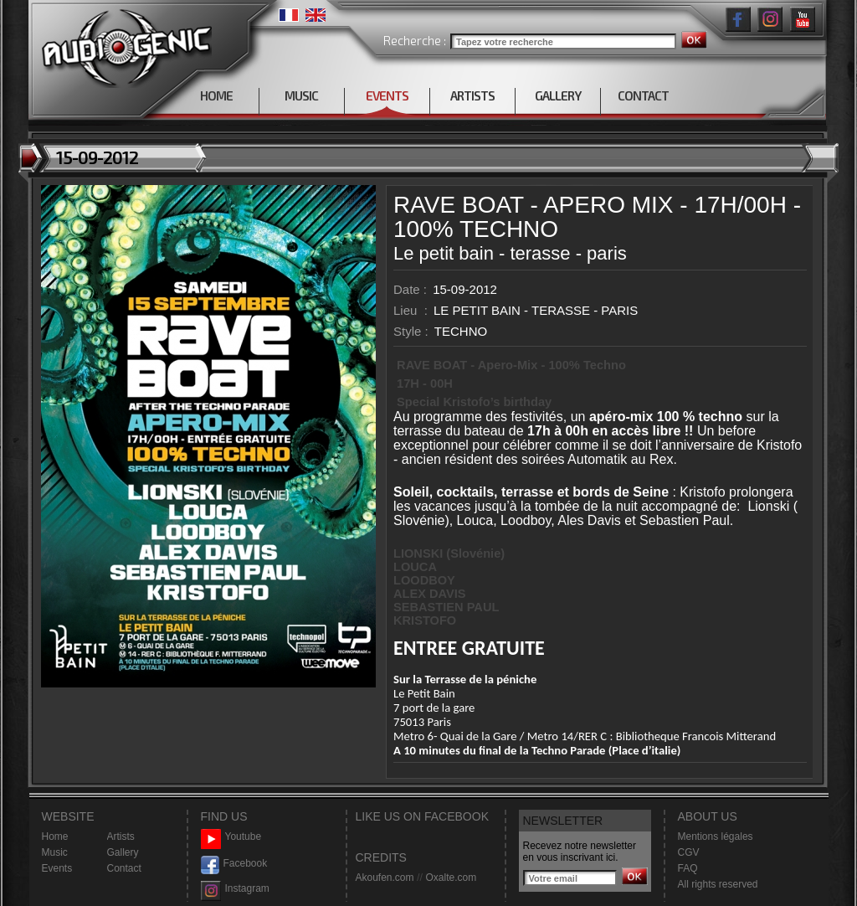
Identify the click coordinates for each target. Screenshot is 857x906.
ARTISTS (472, 95)
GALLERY (558, 95)
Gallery (123, 852)
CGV (689, 852)
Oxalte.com (450, 877)
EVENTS (387, 95)
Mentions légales (715, 836)
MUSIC (301, 95)
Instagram (235, 889)
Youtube (231, 837)
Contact (124, 868)
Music (55, 852)
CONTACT (643, 95)
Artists (121, 836)
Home (55, 836)
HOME (216, 95)
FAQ (688, 868)
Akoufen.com (385, 877)
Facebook (234, 864)
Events (57, 868)
